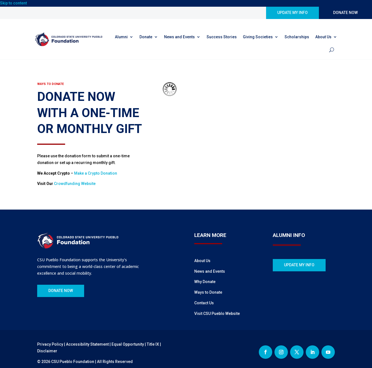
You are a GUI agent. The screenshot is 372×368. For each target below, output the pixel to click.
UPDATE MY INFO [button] (292, 12)
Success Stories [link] (222, 37)
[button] (265, 352)
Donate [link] (145, 37)
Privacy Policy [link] (50, 344)
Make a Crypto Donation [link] (95, 173)
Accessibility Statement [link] (87, 344)
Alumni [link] (121, 37)
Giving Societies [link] (258, 37)
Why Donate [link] (204, 281)
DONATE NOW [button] (345, 12)
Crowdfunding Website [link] (75, 183)
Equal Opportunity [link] (128, 344)
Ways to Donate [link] (208, 292)
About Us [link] (323, 37)
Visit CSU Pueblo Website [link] (217, 313)
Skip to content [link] (13, 3)
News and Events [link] (179, 37)
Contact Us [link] (204, 303)
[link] (70, 39)
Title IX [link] (153, 344)
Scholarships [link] (297, 37)
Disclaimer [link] (47, 351)
